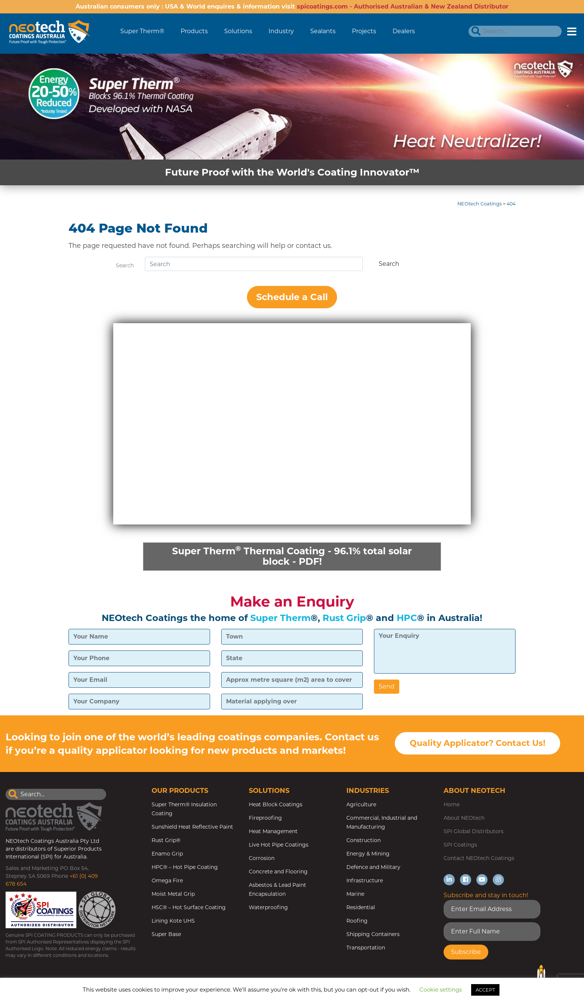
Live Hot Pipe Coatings (278, 845)
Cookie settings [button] (440, 989)
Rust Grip (344, 618)
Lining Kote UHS (173, 921)
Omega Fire (167, 881)
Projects (364, 31)
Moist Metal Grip (173, 895)
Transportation (365, 948)
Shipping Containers (373, 935)
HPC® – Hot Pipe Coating (185, 868)
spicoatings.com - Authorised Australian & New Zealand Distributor (402, 6)
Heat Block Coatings (275, 805)
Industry (281, 31)
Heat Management (273, 832)
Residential (360, 908)
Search (125, 265)
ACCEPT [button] (485, 990)
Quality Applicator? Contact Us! (477, 745)
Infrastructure (364, 881)
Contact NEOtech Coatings (479, 859)
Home (452, 805)
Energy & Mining (368, 854)
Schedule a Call (292, 297)
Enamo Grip (167, 854)
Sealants (323, 31)
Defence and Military (373, 868)
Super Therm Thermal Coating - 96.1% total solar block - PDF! (292, 556)
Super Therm (280, 618)
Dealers (404, 31)
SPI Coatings (460, 845)
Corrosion (261, 859)
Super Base (166, 935)
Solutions (238, 31)
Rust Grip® (166, 841)
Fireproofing (265, 819)
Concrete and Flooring (278, 872)
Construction (363, 841)
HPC (407, 618)
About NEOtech (464, 819)
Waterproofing (268, 908)
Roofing (357, 921)
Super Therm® (142, 31)
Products (194, 31)
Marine (355, 895)
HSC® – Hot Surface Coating (189, 908)
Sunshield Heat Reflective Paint (192, 828)
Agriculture (361, 805)
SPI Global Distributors (474, 832)
